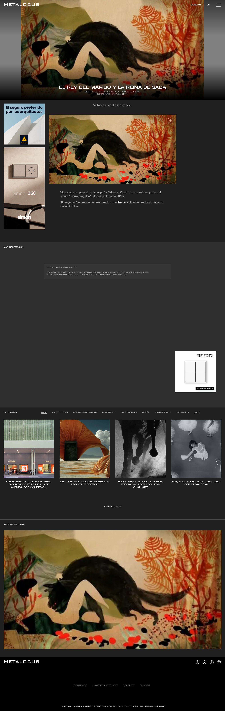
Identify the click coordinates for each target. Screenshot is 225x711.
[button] (8, 464)
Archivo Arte (112, 507)
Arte (43, 412)
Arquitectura (60, 412)
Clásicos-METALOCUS (85, 412)
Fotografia (182, 412)
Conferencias (129, 412)
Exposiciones (163, 412)
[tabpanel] (112, 464)
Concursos (108, 412)
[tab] (44, 412)
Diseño (146, 412)
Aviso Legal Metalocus (107, 707)
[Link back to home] (21, 5)
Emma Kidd (125, 202)
